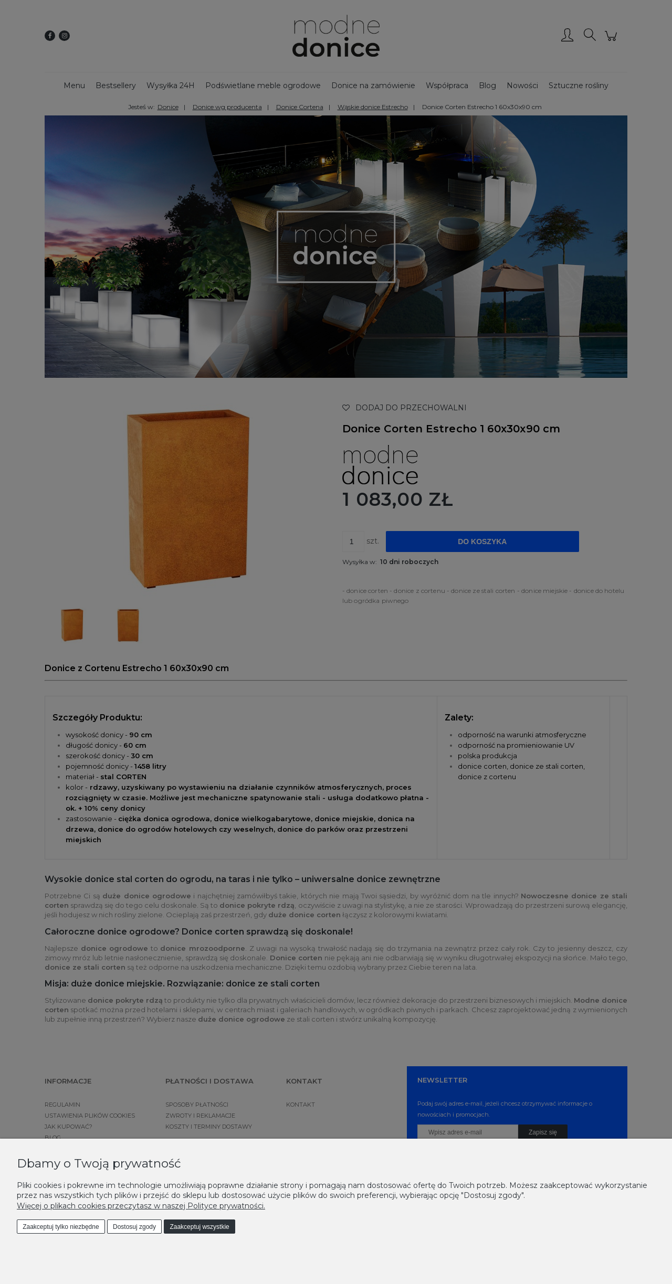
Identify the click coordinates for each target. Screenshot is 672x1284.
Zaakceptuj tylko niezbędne (61, 1226)
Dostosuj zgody (134, 1226)
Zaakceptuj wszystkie (199, 1226)
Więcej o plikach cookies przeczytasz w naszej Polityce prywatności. (141, 1206)
